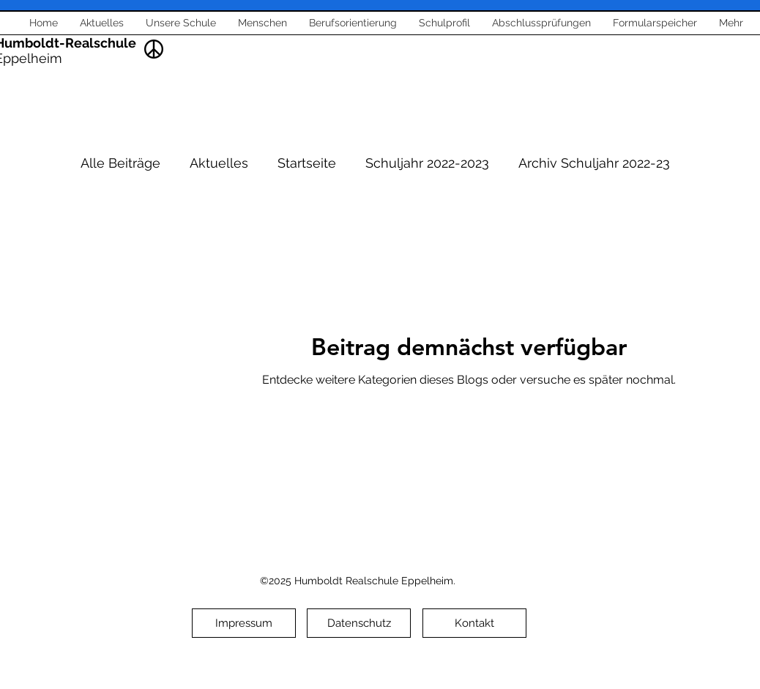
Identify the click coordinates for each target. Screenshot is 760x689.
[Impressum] (244, 623)
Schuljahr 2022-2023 (427, 163)
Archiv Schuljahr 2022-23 (594, 163)
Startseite (306, 163)
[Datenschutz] (359, 623)
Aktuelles (219, 163)
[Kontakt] (474, 623)
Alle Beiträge (120, 163)
